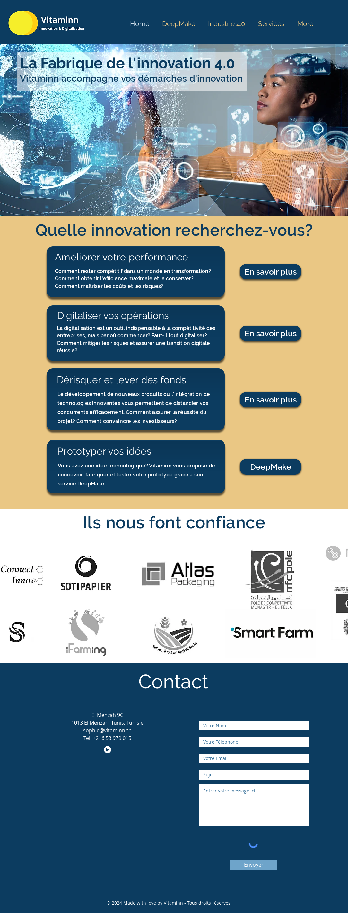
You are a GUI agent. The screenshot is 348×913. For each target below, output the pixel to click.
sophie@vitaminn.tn (107, 730)
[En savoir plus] (270, 271)
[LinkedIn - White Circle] (107, 749)
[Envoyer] (253, 865)
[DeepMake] (270, 467)
